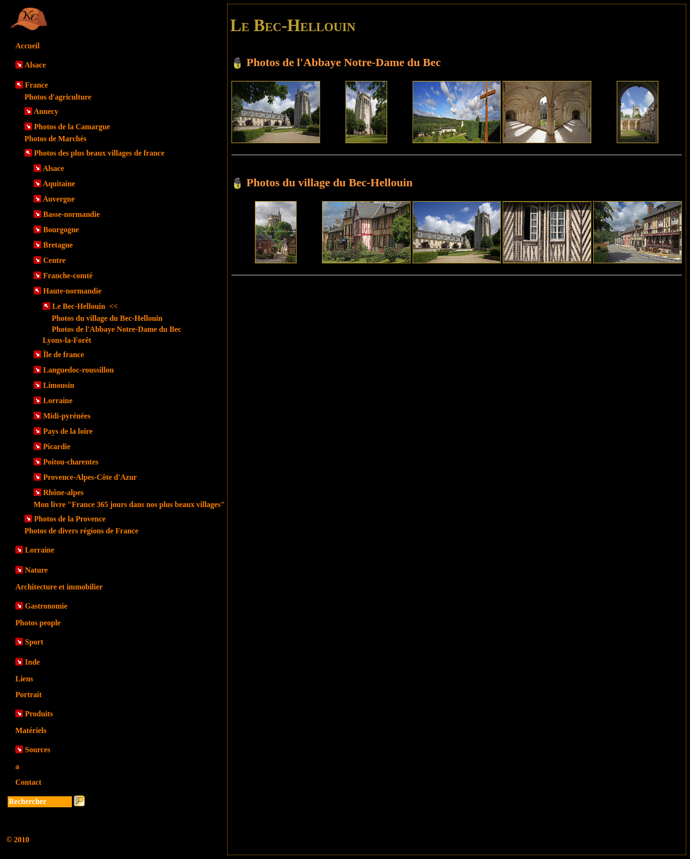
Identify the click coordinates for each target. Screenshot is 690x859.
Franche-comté (67, 275)
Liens (24, 679)
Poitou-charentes (70, 462)
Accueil (27, 46)
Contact (28, 782)
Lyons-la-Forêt (67, 340)
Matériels (30, 730)
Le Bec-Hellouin (85, 306)
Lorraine (57, 400)
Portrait (28, 694)
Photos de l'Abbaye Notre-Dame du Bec (116, 329)
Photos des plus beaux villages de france (99, 153)
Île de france (63, 354)
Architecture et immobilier (59, 587)
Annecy (46, 111)
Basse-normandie (71, 214)
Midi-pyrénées (67, 416)
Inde (32, 662)
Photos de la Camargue (72, 127)
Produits (39, 714)
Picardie (56, 446)
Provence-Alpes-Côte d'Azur (90, 477)
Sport (34, 642)
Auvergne (59, 199)
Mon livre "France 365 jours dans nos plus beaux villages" (129, 504)
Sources (37, 750)
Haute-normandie (72, 291)
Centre (54, 260)
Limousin (58, 385)
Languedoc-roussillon (78, 370)
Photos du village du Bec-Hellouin (107, 318)
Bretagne (58, 245)
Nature (36, 570)
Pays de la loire (67, 431)
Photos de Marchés (55, 139)
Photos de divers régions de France (81, 531)
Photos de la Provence (69, 519)
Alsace (35, 65)
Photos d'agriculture (58, 97)
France (36, 85)
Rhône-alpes (63, 492)
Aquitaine (59, 184)
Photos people (38, 623)
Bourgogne (61, 230)
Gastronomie (46, 606)
